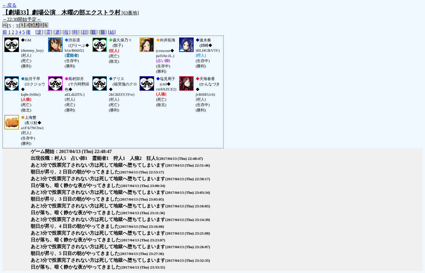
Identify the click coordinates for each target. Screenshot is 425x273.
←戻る (9, 5)
